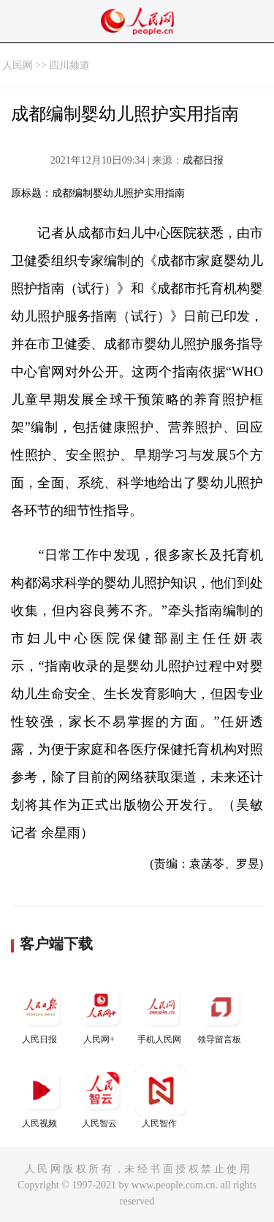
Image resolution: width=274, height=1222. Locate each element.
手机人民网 (160, 1013)
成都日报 (203, 160)
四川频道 (69, 65)
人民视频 (40, 1097)
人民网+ (100, 1013)
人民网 (17, 65)
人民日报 (40, 1013)
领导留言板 (220, 1013)
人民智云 (100, 1097)
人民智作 (160, 1097)
